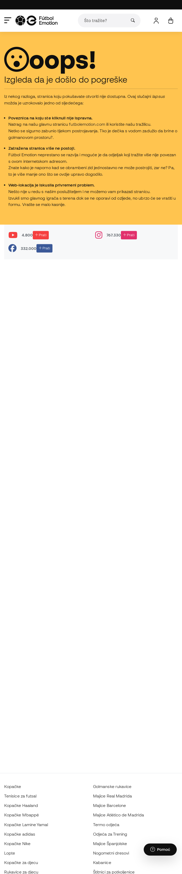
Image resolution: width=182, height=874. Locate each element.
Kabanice (102, 862)
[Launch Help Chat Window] (160, 849)
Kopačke (12, 786)
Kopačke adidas (19, 834)
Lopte (9, 853)
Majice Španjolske (110, 843)
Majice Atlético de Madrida (118, 814)
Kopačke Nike (17, 843)
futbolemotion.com (87, 124)
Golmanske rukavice (112, 786)
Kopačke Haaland (21, 805)
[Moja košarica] (170, 20)
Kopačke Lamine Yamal (26, 824)
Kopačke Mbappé (21, 814)
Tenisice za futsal (20, 796)
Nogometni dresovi (111, 853)
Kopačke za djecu (21, 862)
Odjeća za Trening (110, 834)
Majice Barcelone (109, 805)
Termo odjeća (106, 824)
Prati (40, 235)
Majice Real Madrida (112, 796)
